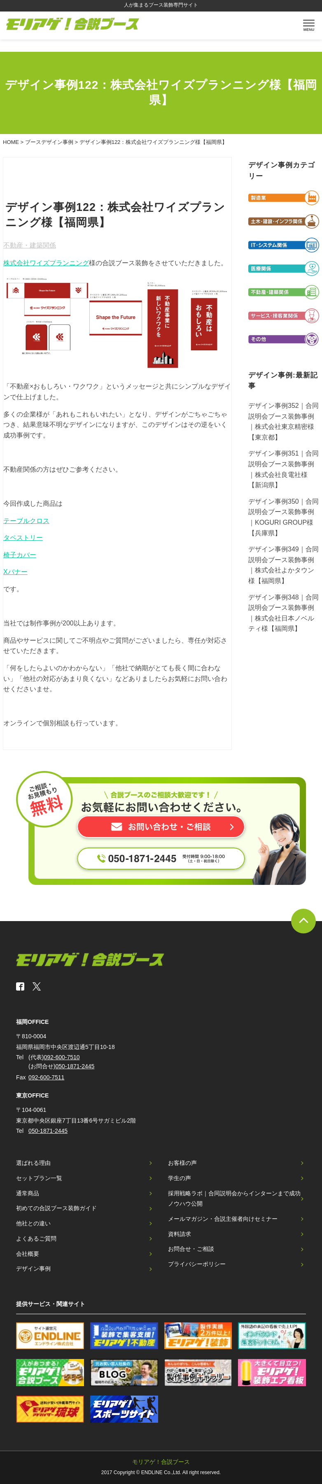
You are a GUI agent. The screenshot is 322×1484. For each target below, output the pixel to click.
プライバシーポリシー (197, 1264)
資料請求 (179, 1234)
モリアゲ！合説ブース (161, 1462)
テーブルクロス (26, 520)
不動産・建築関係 (29, 245)
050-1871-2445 (74, 1066)
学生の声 (179, 1178)
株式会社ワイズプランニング (46, 262)
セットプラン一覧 (39, 1178)
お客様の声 (182, 1163)
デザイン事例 (33, 1268)
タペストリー (23, 537)
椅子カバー (19, 554)
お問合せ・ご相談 (191, 1249)
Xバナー (15, 571)
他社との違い (33, 1223)
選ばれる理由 (33, 1163)
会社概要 (27, 1253)
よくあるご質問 (36, 1238)
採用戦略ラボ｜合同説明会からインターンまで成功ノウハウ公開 (234, 1198)
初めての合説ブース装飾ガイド (56, 1208)
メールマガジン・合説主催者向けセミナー (223, 1218)
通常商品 (27, 1193)
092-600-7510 (61, 1057)
